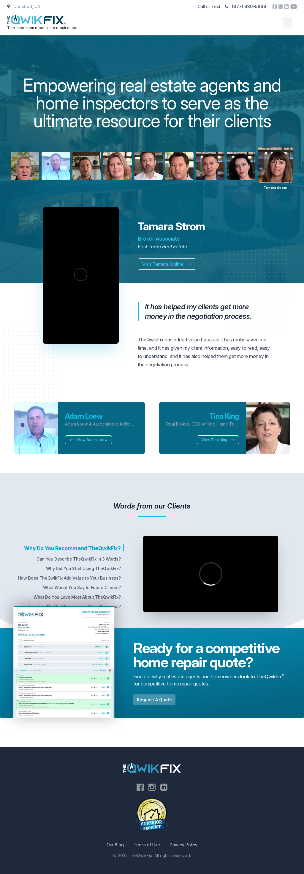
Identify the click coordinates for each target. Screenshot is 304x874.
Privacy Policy (183, 844)
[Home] (44, 23)
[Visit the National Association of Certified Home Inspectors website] (152, 815)
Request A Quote (154, 699)
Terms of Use (147, 844)
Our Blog (115, 844)
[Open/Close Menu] (287, 23)
